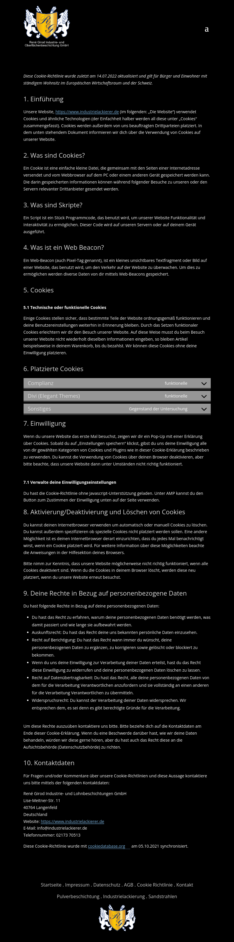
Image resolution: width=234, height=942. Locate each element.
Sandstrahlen (163, 896)
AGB (128, 885)
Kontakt (184, 885)
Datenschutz (106, 885)
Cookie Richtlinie (155, 885)
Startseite (51, 885)
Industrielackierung (124, 896)
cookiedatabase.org (106, 846)
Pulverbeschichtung (78, 896)
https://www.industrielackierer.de (87, 111)
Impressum (77, 885)
